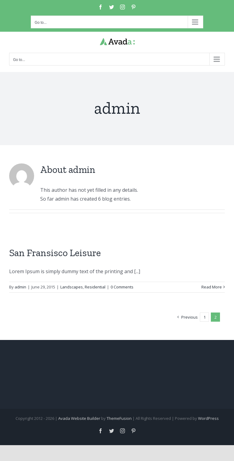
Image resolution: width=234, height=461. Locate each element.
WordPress (208, 418)
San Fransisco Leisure (55, 253)
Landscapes (71, 287)
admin (20, 287)
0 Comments (122, 287)
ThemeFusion (119, 418)
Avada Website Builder (79, 418)
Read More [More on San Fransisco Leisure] (211, 287)
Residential (95, 287)
